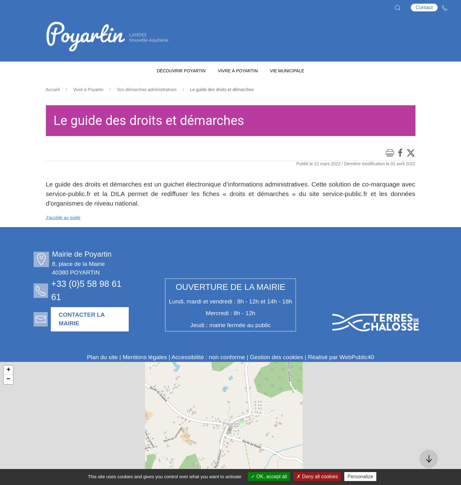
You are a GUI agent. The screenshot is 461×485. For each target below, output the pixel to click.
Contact (424, 7)
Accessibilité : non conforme (208, 357)
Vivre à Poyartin (88, 89)
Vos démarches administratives (147, 89)
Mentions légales (145, 357)
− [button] (8, 379)
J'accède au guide (63, 217)
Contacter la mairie (83, 319)
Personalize (360, 476)
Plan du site (102, 357)
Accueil (53, 89)
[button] (397, 8)
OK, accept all (269, 476)
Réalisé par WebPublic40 (341, 357)
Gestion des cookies (276, 357)
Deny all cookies (317, 476)
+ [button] (8, 370)
